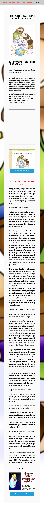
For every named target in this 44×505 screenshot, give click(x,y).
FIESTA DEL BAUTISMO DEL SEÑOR (17, 2)
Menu (39, 3)
